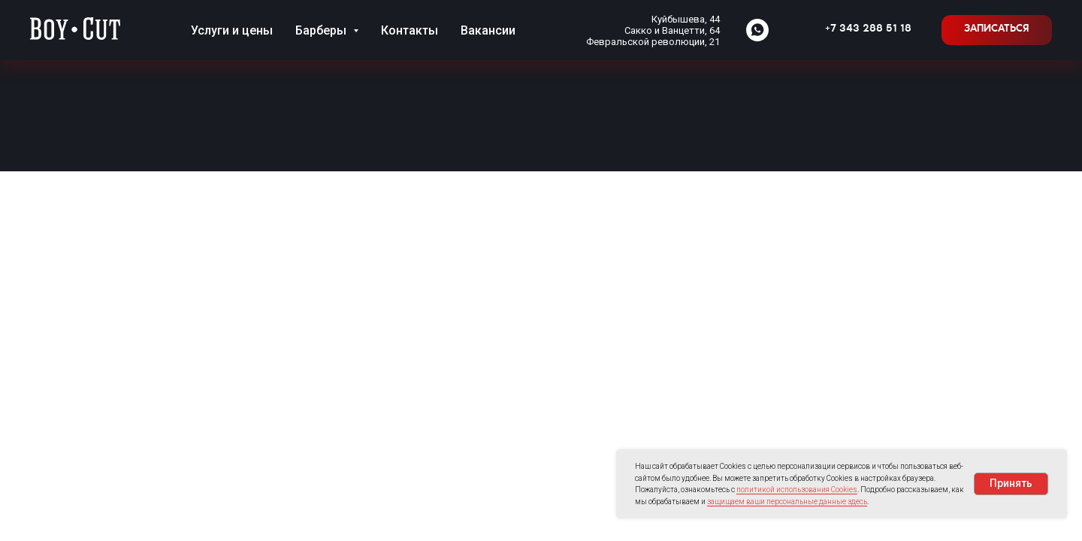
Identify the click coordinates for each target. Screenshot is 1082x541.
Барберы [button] (322, 30)
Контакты (409, 30)
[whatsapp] (757, 30)
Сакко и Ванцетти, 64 (672, 30)
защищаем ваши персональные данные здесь (787, 501)
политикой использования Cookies (796, 489)
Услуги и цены (232, 30)
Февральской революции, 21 (653, 41)
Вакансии (488, 30)
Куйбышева (678, 19)
